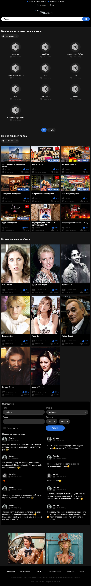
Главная (11, 571)
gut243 (55, 474)
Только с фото (12, 428)
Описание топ (54, 481)
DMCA (81, 571)
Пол (4, 408)
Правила (70, 571)
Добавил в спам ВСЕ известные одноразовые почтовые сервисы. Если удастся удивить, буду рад (21, 446)
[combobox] (24, 412)
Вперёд (51, 130)
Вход (52, 5)
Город (5, 417)
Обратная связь (54, 571)
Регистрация (41, 5)
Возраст (49, 417)
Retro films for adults (57, 1)
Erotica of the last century (37, 1)
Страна (49, 408)
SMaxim (12, 438)
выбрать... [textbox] (9, 412)
